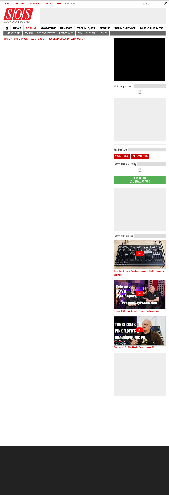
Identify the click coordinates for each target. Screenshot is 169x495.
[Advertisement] (139, 209)
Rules (104, 33)
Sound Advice (125, 28)
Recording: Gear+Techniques (66, 38)
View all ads (121, 156)
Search (29, 33)
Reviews (66, 28)
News (17, 28)
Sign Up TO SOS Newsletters (139, 180)
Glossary (91, 33)
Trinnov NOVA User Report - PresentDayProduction (136, 311)
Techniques (86, 28)
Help (59, 3)
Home (7, 28)
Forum (31, 28)
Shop (48, 3)
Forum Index (20, 38)
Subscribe (35, 3)
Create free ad (140, 156)
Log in (6, 3)
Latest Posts (13, 33)
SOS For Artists (46, 33)
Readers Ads (66, 33)
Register (19, 3)
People (104, 28)
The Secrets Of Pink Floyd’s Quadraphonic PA (134, 347)
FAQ (80, 33)
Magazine (48, 28)
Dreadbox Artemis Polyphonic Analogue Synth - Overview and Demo (139, 272)
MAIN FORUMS (38, 38)
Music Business (151, 28)
